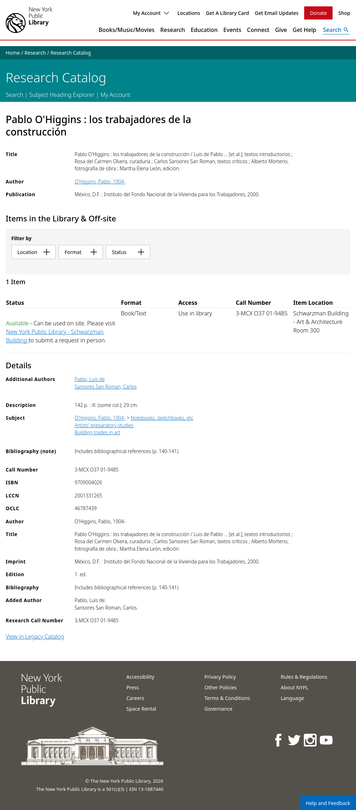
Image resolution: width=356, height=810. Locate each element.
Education (204, 30)
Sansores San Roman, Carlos (106, 386)
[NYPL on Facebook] (279, 740)
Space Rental (141, 708)
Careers (135, 698)
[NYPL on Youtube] (327, 740)
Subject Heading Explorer (61, 95)
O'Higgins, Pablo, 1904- (100, 181)
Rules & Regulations (304, 676)
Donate (318, 13)
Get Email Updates (277, 13)
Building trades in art (97, 432)
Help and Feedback (328, 803)
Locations (188, 13)
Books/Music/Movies (127, 30)
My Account (151, 13)
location (33, 252)
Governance (218, 708)
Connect (258, 30)
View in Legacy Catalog (35, 636)
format (81, 252)
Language (292, 698)
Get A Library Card (227, 13)
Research (172, 30)
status (128, 252)
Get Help (305, 30)
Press (132, 687)
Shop (344, 13)
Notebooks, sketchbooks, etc (162, 417)
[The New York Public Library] (29, 20)
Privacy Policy (220, 676)
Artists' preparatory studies (104, 425)
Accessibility (140, 676)
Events (232, 30)
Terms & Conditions (227, 698)
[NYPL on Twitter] (295, 740)
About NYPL (294, 687)
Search (14, 95)
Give (281, 30)
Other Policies (220, 687)
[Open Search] (336, 29)
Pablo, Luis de (90, 379)
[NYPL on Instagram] (311, 740)
